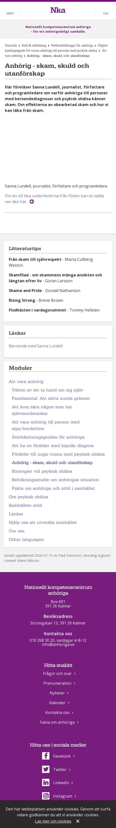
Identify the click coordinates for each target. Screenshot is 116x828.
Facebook (56, 756)
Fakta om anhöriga (57, 722)
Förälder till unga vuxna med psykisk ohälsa (58, 454)
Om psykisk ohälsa (28, 496)
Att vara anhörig (26, 381)
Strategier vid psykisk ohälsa (42, 471)
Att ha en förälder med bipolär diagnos (53, 445)
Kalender (57, 702)
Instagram (57, 796)
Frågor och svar (57, 673)
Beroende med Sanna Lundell (36, 346)
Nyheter (57, 693)
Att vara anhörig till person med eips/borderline (46, 425)
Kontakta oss (57, 712)
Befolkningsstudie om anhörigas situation (55, 479)
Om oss (16, 531)
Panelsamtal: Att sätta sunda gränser (51, 398)
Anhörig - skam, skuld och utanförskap (52, 462)
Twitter (54, 769)
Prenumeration (57, 683)
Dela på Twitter (63, 221)
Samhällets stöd (25, 505)
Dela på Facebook (51, 221)
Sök (105, 13)
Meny (10, 13)
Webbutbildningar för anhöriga (72, 45)
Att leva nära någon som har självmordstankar (42, 410)
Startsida (11, 45)
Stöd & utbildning (34, 45)
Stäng (78, 822)
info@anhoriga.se (58, 644)
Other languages (26, 539)
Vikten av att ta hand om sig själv (47, 390)
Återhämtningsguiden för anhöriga (48, 437)
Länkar (16, 513)
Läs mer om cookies (53, 821)
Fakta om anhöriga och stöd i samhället (53, 488)
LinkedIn (55, 782)
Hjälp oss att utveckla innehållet (43, 522)
